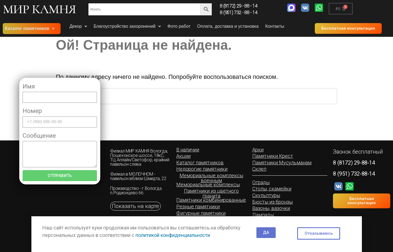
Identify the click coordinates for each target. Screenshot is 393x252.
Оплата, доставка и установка (228, 26)
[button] (348, 28)
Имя (29, 86)
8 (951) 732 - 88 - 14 (239, 12)
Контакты (274, 26)
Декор (78, 26)
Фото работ (179, 26)
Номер (32, 110)
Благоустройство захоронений (127, 26)
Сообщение (39, 135)
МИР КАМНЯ (39, 9)
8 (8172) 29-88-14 (354, 162)
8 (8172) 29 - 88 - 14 (239, 6)
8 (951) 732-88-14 (354, 173)
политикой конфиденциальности (172, 235)
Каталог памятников (30, 28)
